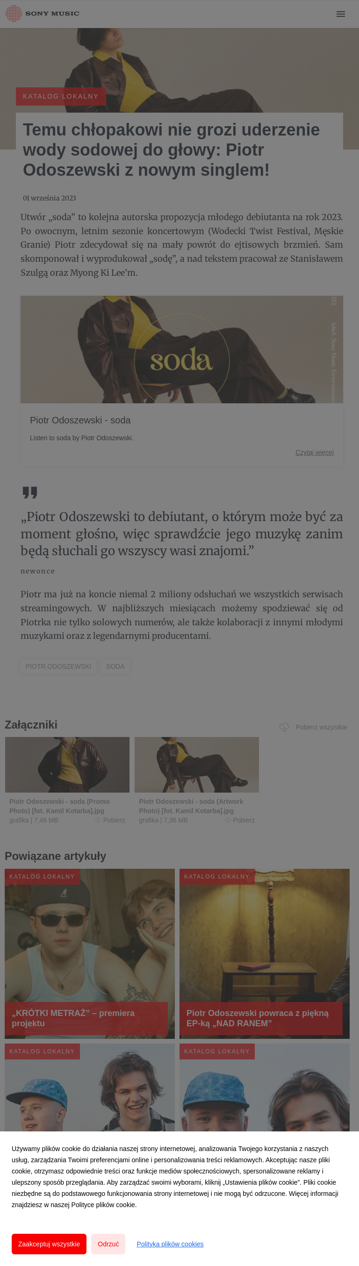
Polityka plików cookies (169, 1244)
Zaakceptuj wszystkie (49, 1244)
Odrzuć (108, 1244)
